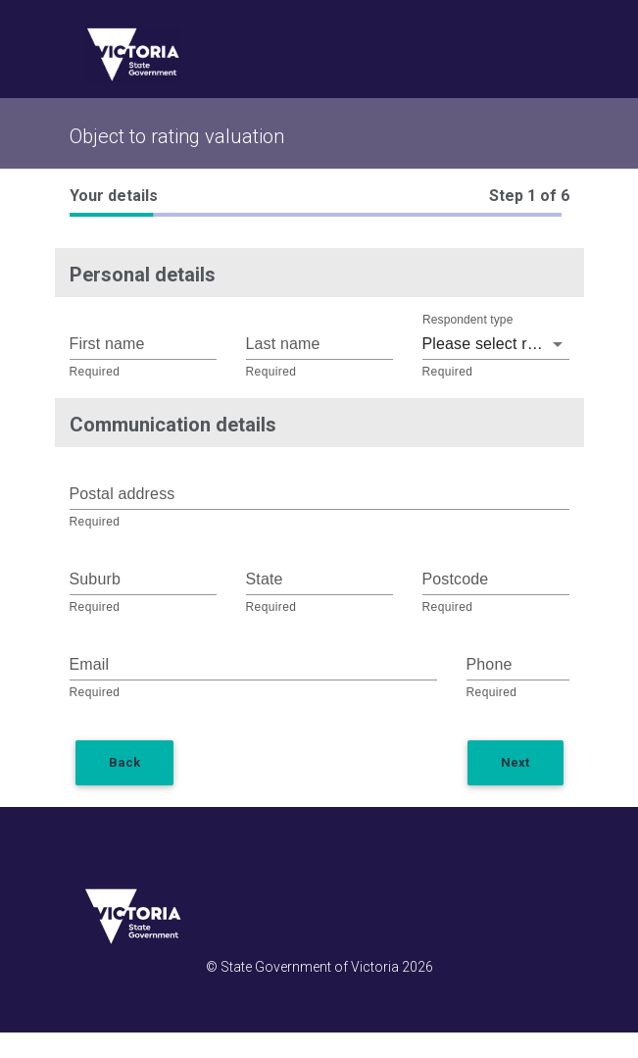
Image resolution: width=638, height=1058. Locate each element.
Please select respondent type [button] (495, 343)
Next (515, 762)
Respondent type (467, 321)
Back (124, 762)
